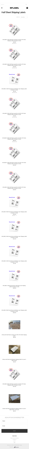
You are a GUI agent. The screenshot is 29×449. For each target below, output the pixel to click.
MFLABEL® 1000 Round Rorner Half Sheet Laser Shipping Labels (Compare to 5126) (14, 89)
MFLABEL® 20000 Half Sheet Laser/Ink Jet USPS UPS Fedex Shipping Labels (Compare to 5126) (14, 139)
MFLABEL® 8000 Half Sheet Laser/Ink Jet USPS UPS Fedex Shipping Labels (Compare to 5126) (14, 384)
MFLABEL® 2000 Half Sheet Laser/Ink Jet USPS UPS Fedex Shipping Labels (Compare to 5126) (14, 114)
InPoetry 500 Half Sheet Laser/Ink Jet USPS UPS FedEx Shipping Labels (14, 335)
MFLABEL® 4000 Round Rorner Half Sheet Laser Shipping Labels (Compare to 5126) (14, 237)
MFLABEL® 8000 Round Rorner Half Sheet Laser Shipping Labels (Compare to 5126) (14, 311)
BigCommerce (16, 447)
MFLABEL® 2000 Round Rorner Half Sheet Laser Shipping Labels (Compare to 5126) (14, 262)
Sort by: (18, 17)
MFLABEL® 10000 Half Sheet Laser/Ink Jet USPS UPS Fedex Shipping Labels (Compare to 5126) (14, 163)
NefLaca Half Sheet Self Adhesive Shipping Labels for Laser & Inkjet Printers (14, 360)
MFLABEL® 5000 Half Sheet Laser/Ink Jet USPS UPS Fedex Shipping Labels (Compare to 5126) (14, 188)
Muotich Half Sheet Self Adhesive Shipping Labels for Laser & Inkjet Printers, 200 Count (14, 409)
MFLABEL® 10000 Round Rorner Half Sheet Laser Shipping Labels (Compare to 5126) (14, 286)
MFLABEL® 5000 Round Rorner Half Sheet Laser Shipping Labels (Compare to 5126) (14, 212)
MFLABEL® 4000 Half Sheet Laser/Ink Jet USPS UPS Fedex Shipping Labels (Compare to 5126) (14, 65)
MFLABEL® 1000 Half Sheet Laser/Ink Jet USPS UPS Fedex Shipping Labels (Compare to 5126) (14, 40)
